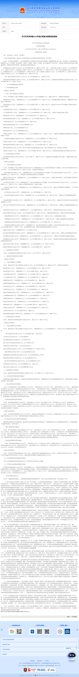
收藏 (68, 616)
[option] (15, 630)
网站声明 (39, 660)
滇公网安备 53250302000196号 (42, 675)
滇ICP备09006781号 (30, 675)
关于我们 (47, 660)
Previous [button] (1, 630)
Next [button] (77, 630)
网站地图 (32, 660)
